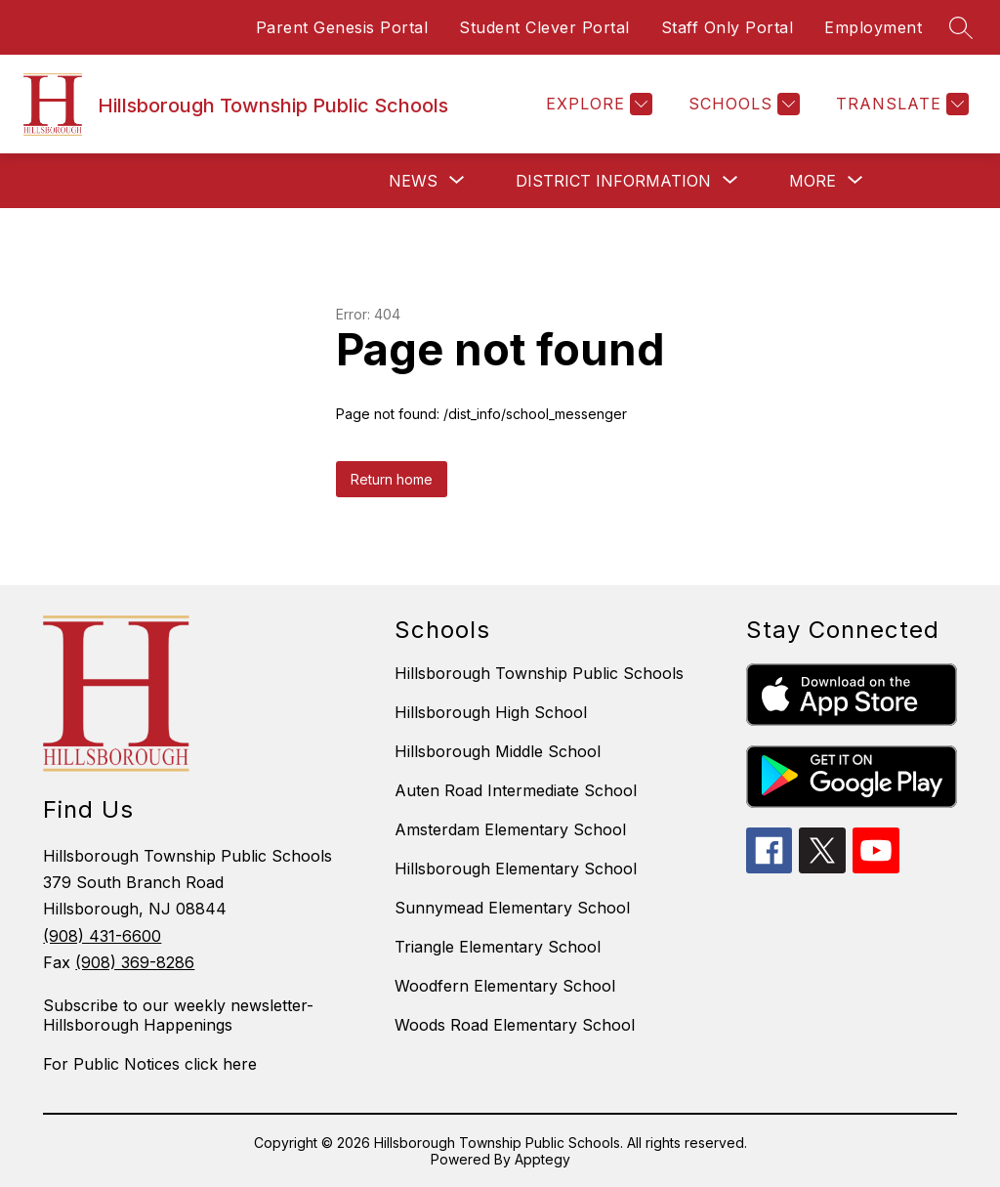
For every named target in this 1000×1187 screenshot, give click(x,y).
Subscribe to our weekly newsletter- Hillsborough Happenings (178, 1015)
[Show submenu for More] (812, 180)
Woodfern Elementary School (505, 986)
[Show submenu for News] (413, 180)
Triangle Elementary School (498, 946)
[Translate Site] (900, 104)
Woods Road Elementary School (515, 1025)
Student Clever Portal (544, 27)
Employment (873, 27)
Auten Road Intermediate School (516, 790)
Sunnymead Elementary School (512, 907)
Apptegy (542, 1159)
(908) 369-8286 (134, 962)
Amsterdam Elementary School (510, 829)
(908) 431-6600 (102, 936)
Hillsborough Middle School (498, 751)
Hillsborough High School (491, 712)
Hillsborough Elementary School (516, 868)
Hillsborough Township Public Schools (539, 673)
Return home (392, 479)
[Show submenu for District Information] (613, 180)
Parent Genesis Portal (342, 27)
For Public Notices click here (150, 1064)
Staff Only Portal (727, 27)
